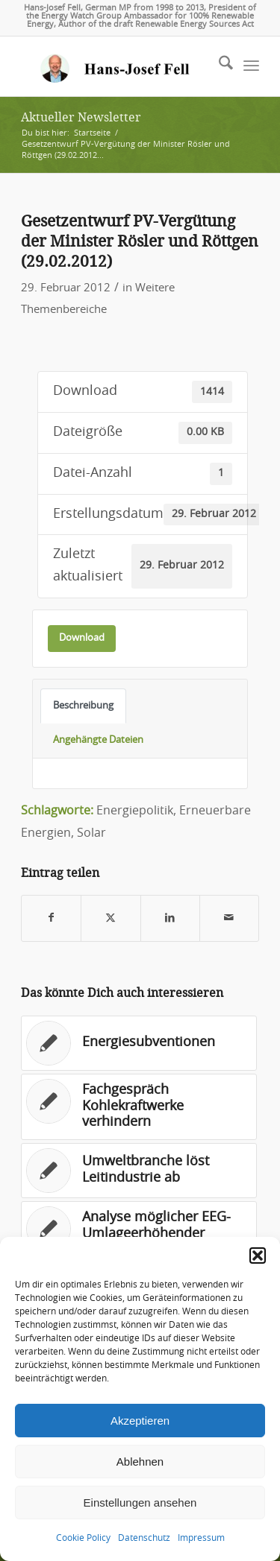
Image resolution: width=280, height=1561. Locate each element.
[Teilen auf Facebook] (51, 918)
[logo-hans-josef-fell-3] (116, 66)
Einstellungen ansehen (140, 1502)
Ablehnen (140, 1461)
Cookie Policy (83, 1537)
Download (82, 638)
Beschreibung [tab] (83, 705)
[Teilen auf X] (110, 918)
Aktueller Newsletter (81, 117)
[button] (257, 1255)
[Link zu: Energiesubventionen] (139, 1043)
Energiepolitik (134, 811)
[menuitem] (218, 66)
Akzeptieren (140, 1420)
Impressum (201, 1537)
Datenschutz (144, 1537)
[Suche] (218, 66)
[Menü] (251, 66)
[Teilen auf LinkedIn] (170, 918)
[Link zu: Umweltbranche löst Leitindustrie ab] (139, 1170)
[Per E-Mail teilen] (229, 918)
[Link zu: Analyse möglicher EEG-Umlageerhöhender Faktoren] (139, 1234)
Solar (91, 833)
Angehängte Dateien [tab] (98, 740)
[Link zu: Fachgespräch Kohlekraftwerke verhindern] (139, 1107)
